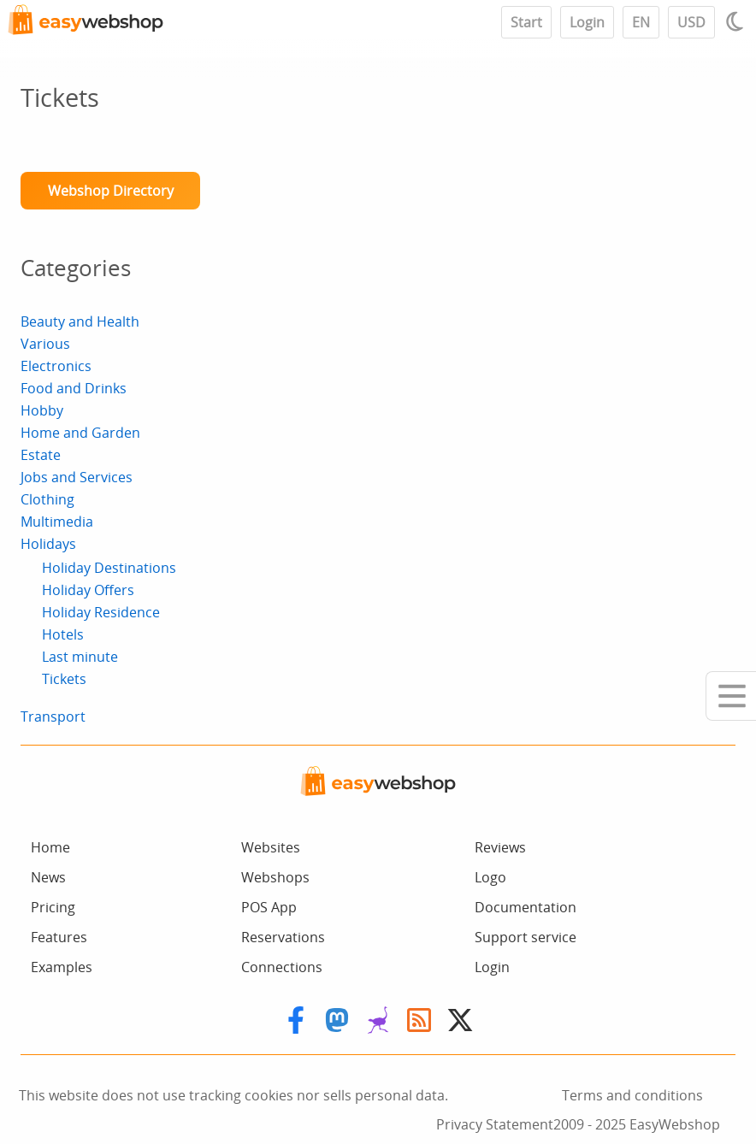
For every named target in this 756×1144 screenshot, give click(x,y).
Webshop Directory (111, 190)
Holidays (48, 543)
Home (50, 847)
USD (691, 22)
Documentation (525, 907)
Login (587, 22)
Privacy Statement (494, 1124)
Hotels (63, 634)
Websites (270, 847)
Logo (490, 877)
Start (526, 22)
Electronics (56, 366)
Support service (525, 937)
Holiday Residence (101, 612)
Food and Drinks (74, 388)
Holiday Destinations (109, 567)
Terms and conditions (632, 1095)
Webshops (275, 877)
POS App (269, 907)
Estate (41, 454)
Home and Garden (80, 432)
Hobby (42, 410)
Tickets (64, 678)
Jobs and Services (77, 477)
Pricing (53, 907)
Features (59, 937)
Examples (61, 967)
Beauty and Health (80, 321)
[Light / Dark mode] (737, 21)
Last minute (80, 656)
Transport (53, 716)
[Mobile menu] (731, 696)
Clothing (47, 499)
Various (45, 343)
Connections (281, 967)
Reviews (500, 847)
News (48, 877)
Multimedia (57, 521)
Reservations (283, 937)
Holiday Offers (88, 590)
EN (641, 22)
